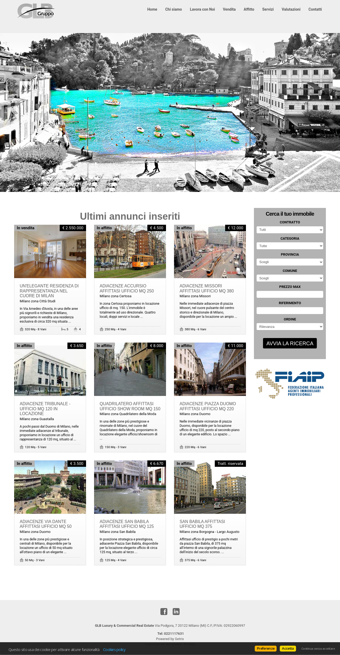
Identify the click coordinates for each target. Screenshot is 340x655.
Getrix (179, 639)
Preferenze (265, 648)
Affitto (249, 9)
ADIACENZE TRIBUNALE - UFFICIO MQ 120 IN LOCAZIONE (45, 408)
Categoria (290, 238)
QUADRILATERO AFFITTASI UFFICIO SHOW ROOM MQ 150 (130, 406)
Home (152, 9)
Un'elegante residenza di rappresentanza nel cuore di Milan (49, 291)
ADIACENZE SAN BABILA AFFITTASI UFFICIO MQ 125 (127, 524)
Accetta (288, 648)
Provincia (290, 254)
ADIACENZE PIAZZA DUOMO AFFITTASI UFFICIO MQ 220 (208, 406)
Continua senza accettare (318, 648)
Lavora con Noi (202, 9)
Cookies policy (114, 649)
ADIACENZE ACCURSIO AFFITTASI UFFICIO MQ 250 (127, 288)
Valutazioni (291, 9)
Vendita (229, 9)
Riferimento (290, 303)
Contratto (290, 222)
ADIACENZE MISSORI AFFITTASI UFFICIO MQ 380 (207, 288)
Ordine (290, 319)
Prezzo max (290, 287)
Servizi (268, 9)
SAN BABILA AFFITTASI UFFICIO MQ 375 (202, 524)
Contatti (315, 9)
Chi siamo (173, 9)
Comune (290, 271)
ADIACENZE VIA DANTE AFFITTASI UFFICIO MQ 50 (46, 524)
